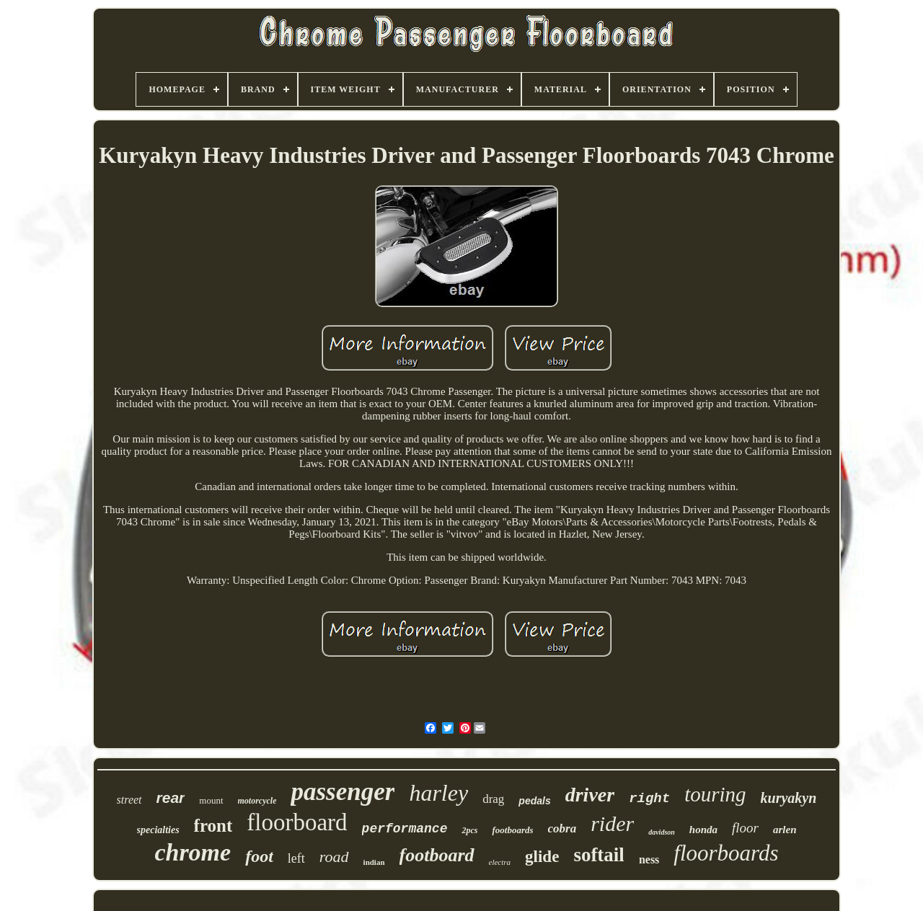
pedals (534, 800)
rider (612, 823)
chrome (192, 852)
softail (598, 855)
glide (542, 857)
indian (374, 862)
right (649, 798)
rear (170, 797)
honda (703, 829)
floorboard (297, 822)
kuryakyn (789, 798)
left (296, 858)
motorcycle (257, 801)
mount (211, 800)
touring (715, 794)
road (334, 857)
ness (649, 859)
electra (500, 862)
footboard (436, 855)
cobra (562, 828)
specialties (158, 830)
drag (493, 799)
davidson (661, 832)
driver (589, 794)
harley (438, 793)
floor (745, 827)
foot (259, 856)
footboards (512, 830)
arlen (785, 829)
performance (405, 829)
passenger (342, 792)
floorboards (726, 853)
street (129, 800)
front (213, 825)
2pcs (469, 830)
